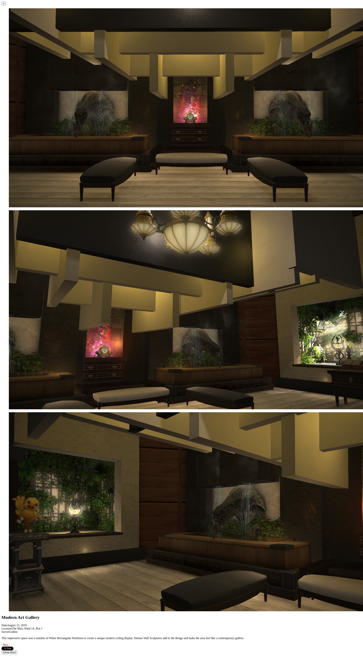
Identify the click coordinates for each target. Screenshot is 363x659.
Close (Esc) (9, 652)
